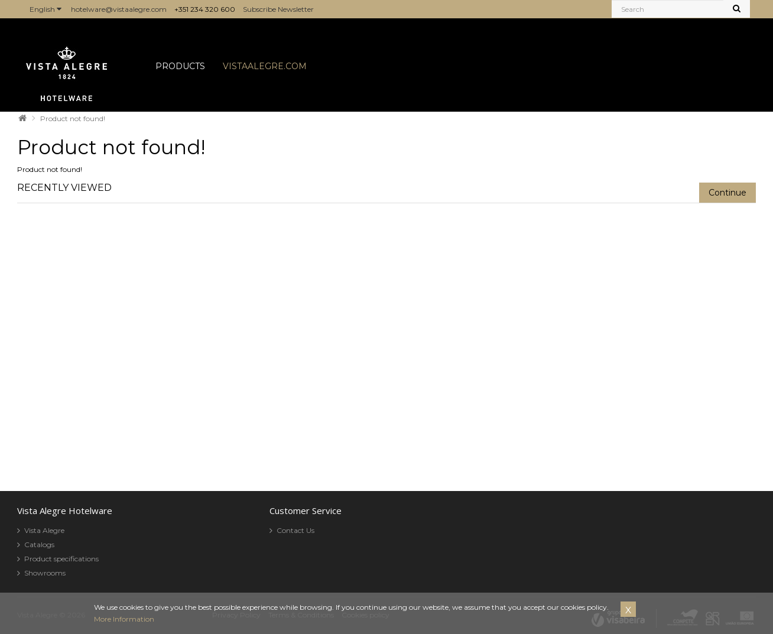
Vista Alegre (44, 530)
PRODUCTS (180, 66)
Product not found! (72, 118)
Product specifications (61, 558)
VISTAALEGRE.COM (265, 66)
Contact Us (295, 530)
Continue (727, 192)
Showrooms (45, 572)
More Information (124, 619)
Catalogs (39, 544)
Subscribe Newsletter (278, 9)
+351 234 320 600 (204, 9)
